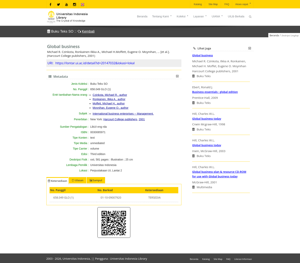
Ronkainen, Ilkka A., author (109, 99)
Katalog (197, 4)
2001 (142, 119)
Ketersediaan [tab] (57, 181)
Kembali (88, 31)
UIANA (217, 16)
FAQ (226, 4)
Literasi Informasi (243, 259)
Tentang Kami (162, 16)
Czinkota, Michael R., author (110, 94)
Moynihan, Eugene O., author (110, 107)
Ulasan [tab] (77, 180)
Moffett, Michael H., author (109, 103)
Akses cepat (243, 4)
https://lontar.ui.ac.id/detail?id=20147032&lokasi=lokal (95, 63)
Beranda (142, 16)
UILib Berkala (236, 16)
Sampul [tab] (96, 180)
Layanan (200, 16)
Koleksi (183, 16)
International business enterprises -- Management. (123, 113)
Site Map (213, 4)
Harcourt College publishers (120, 119)
